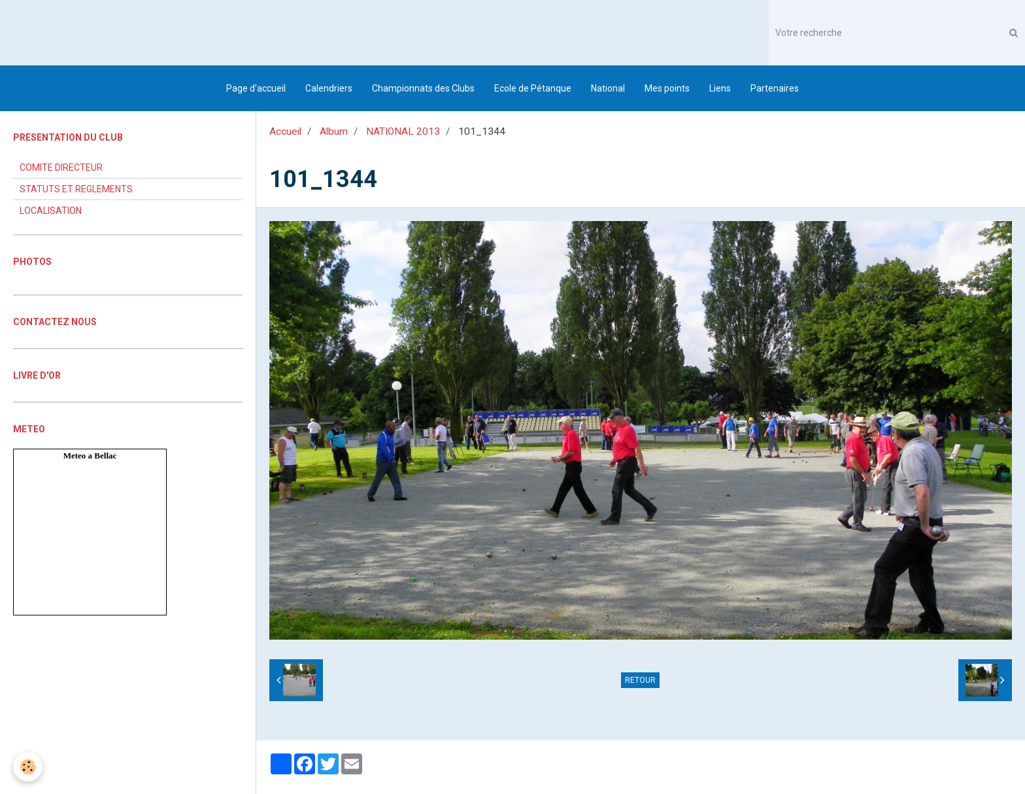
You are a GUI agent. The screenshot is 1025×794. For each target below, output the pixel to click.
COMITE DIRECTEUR (61, 167)
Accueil (285, 131)
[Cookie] (27, 767)
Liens (720, 88)
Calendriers (328, 88)
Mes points (667, 88)
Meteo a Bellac (90, 455)
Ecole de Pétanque (532, 88)
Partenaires (774, 88)
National (608, 88)
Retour (640, 680)
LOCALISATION (51, 210)
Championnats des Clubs (423, 88)
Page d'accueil (256, 88)
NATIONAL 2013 (403, 131)
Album (334, 131)
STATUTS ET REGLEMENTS (76, 189)
